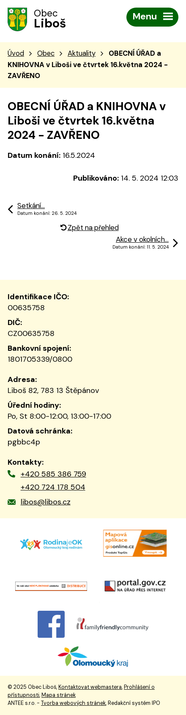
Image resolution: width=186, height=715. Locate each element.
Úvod (16, 53)
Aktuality (82, 53)
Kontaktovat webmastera (90, 687)
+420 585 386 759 (53, 474)
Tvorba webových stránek (73, 703)
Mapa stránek (58, 695)
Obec (46, 53)
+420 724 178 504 (53, 487)
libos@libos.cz (46, 502)
